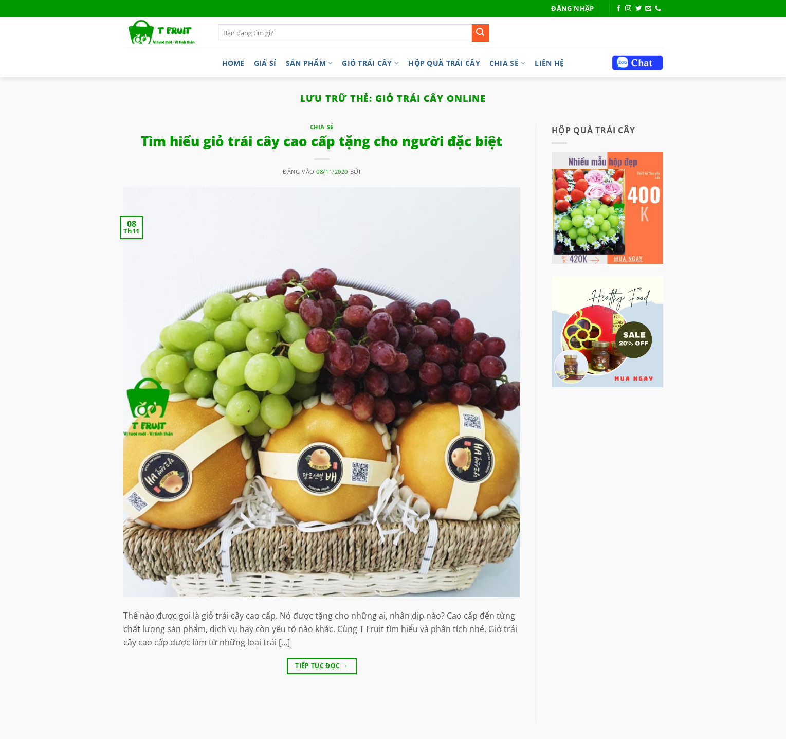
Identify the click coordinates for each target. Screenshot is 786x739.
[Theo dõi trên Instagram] (628, 8)
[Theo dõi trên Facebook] (618, 8)
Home (233, 63)
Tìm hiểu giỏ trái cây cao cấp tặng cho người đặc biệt (321, 141)
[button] (572, 8)
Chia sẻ (507, 63)
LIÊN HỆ (549, 63)
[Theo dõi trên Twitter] (638, 8)
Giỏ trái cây (370, 63)
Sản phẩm (309, 63)
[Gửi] (480, 33)
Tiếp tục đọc (321, 666)
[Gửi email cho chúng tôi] (648, 8)
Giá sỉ (265, 63)
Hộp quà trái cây (444, 63)
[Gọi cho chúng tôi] (658, 8)
